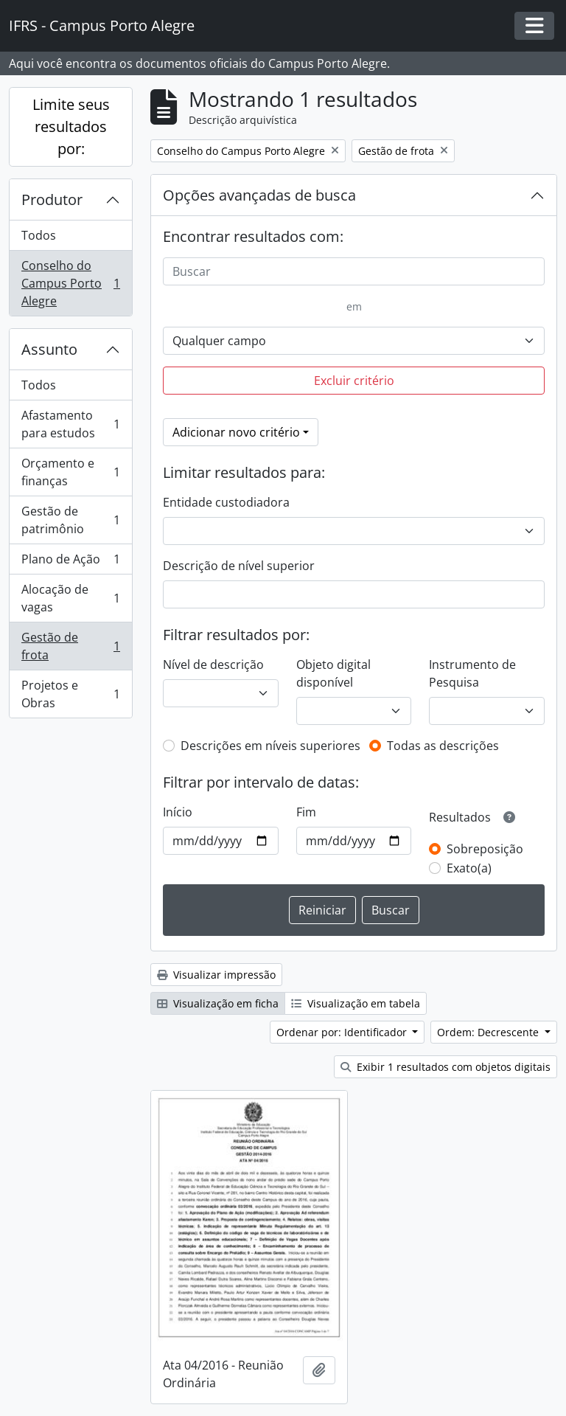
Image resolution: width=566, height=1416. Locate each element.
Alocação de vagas (70, 598)
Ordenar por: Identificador (343, 1032)
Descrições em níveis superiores (270, 746)
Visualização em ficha (218, 1003)
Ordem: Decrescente (489, 1032)
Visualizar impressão (216, 975)
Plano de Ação (70, 562)
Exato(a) (469, 868)
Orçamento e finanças (70, 472)
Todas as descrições (443, 746)
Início (177, 812)
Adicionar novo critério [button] (236, 432)
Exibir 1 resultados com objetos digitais (445, 1067)
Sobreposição (485, 849)
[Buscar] (354, 271)
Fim (306, 812)
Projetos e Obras (70, 694)
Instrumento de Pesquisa (472, 673)
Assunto (49, 349)
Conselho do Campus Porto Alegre (70, 283)
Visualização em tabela (355, 1003)
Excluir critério (354, 380)
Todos (38, 235)
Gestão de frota (70, 646)
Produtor (52, 199)
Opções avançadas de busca (259, 195)
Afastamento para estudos (70, 424)
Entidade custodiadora (226, 502)
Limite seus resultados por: (71, 126)
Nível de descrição (213, 664)
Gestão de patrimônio (70, 520)
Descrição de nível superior (239, 566)
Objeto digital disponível (333, 673)
